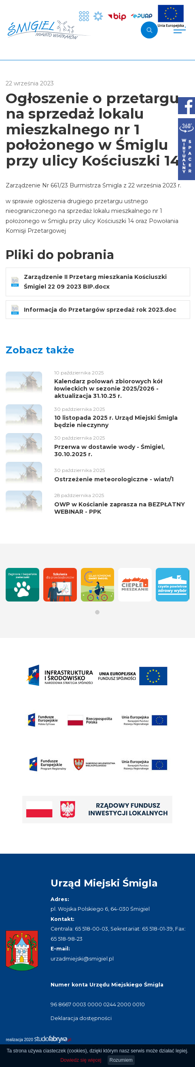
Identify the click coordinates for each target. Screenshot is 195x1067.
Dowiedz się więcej (80, 1060)
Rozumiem (121, 1060)
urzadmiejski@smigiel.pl (82, 959)
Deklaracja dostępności (81, 1018)
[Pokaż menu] (179, 30)
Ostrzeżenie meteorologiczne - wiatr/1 (114, 479)
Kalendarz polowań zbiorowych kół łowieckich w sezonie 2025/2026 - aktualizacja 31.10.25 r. (108, 389)
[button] (97, 612)
